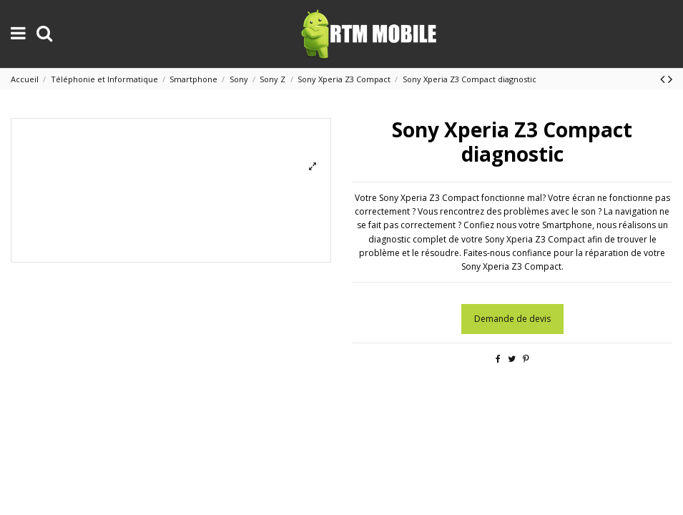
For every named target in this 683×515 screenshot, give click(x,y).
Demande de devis (512, 319)
